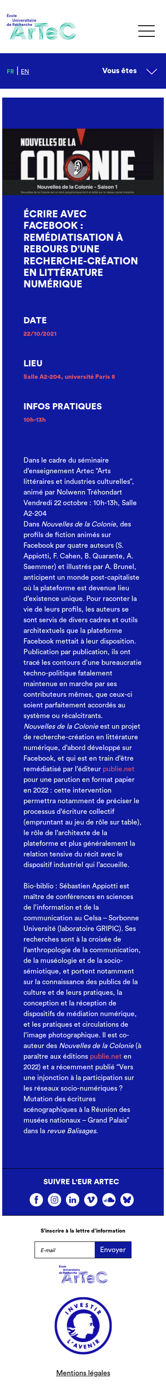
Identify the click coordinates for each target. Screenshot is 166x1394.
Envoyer (113, 1249)
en (25, 72)
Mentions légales (83, 1373)
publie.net (119, 769)
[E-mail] (65, 1249)
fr (10, 72)
